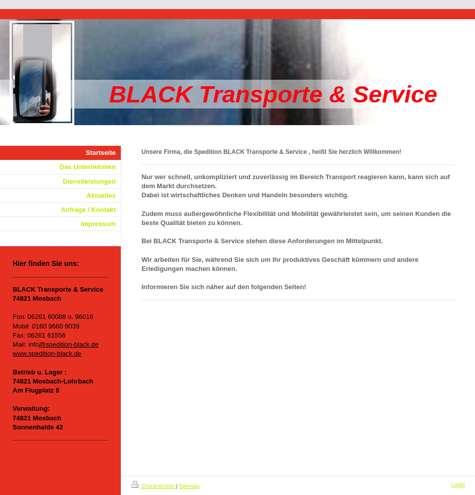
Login (458, 484)
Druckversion (153, 486)
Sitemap (189, 486)
